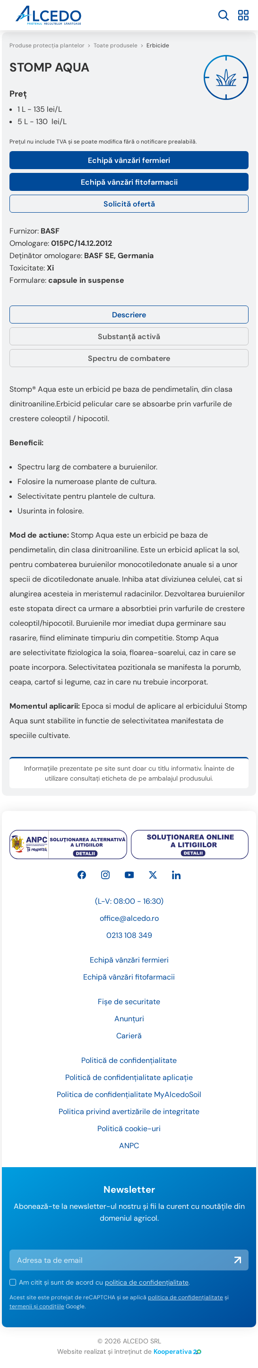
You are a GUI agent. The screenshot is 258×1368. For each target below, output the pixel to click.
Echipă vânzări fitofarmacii (129, 182)
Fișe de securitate (129, 1002)
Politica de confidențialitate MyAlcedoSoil (129, 1094)
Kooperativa (177, 1351)
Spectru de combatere (129, 358)
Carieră (129, 1036)
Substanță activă (129, 337)
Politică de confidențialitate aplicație (129, 1077)
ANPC (129, 1146)
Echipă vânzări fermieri (129, 160)
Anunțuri (129, 1019)
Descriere (129, 315)
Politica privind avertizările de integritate (129, 1111)
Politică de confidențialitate (129, 1060)
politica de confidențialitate (147, 1282)
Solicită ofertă (129, 204)
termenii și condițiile (36, 1306)
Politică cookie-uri (129, 1129)
